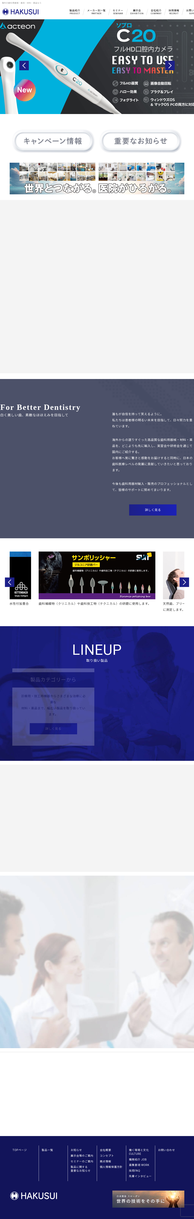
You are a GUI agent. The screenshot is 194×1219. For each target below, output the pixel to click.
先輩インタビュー (140, 1176)
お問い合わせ (166, 1150)
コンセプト (107, 1155)
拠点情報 (105, 1161)
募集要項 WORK (139, 1165)
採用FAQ (134, 1170)
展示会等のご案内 (82, 1155)
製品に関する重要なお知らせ (81, 1168)
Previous (24, 65)
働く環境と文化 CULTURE (139, 1152)
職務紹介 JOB (138, 1159)
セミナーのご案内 (82, 1161)
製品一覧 (47, 1150)
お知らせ (76, 1150)
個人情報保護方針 (111, 1166)
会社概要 (105, 1150)
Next (170, 65)
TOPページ (20, 1150)
